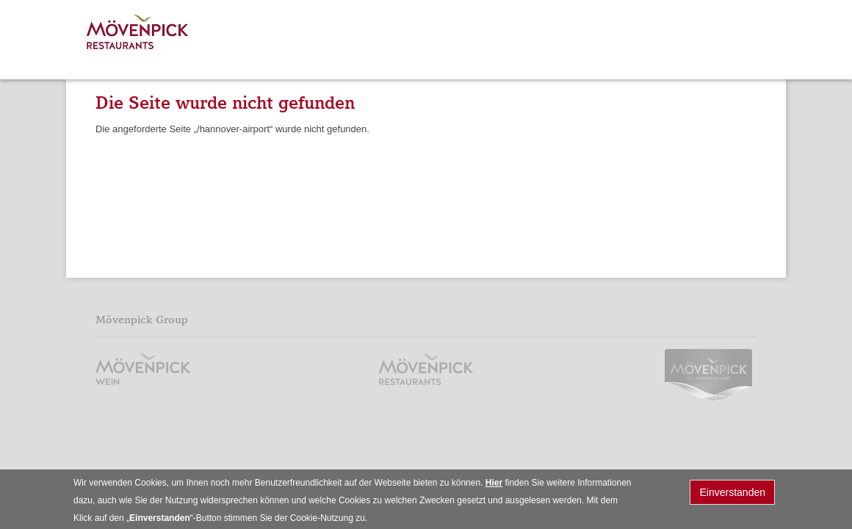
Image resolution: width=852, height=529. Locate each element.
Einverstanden (732, 495)
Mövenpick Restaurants (138, 35)
